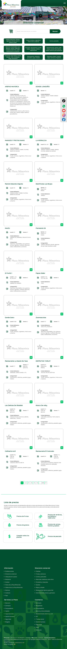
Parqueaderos (9, 608)
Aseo (37, 627)
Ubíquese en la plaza (11, 576)
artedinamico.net (19, 642)
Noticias (7, 590)
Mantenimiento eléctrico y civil (44, 614)
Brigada (7, 622)
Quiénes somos (9, 571)
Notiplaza (8, 579)
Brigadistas (39, 605)
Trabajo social (40, 619)
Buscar (55, 31)
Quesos (38, 585)
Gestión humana (9, 616)
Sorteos (7, 582)
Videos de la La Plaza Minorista (14, 587)
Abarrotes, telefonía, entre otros (45, 579)
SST (37, 616)
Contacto (7, 593)
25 (43, 483)
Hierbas (38, 571)
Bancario (7, 603)
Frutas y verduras (41, 574)
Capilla (7, 611)
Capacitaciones (9, 614)
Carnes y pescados (41, 576)
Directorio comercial (11, 574)
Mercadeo (39, 630)
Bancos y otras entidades (43, 611)
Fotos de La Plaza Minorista (13, 585)
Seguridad (8, 619)
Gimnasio (8, 605)
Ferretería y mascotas (42, 582)
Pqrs (6, 595)
